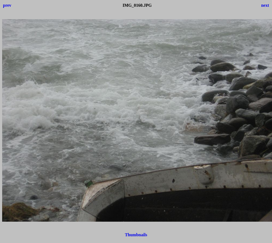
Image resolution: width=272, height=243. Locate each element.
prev (7, 5)
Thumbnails (136, 234)
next (265, 5)
